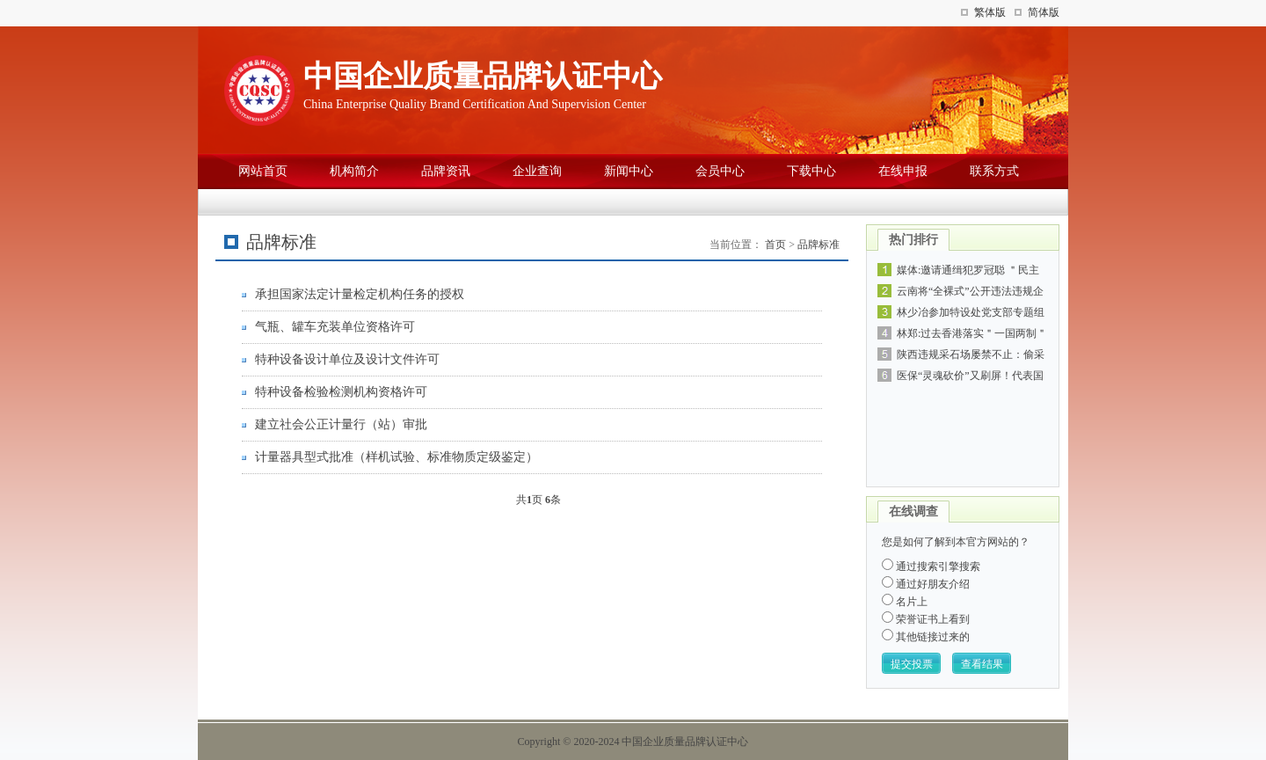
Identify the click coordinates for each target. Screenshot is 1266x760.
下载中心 (811, 171)
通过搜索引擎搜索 (931, 566)
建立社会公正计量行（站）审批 (341, 424)
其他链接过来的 (926, 637)
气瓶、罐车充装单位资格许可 (335, 326)
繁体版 (990, 12)
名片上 (905, 602)
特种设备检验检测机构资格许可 (341, 391)
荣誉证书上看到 (926, 619)
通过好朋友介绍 (926, 584)
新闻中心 (628, 171)
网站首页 (262, 171)
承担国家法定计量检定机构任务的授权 (359, 294)
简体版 (1043, 12)
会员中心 (720, 171)
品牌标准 (818, 244)
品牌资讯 (445, 171)
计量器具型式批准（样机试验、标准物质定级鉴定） (396, 457)
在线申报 (903, 171)
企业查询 (537, 171)
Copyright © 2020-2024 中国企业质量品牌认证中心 (633, 741)
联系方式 (994, 171)
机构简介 (354, 171)
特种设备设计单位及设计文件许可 (347, 359)
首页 (775, 244)
